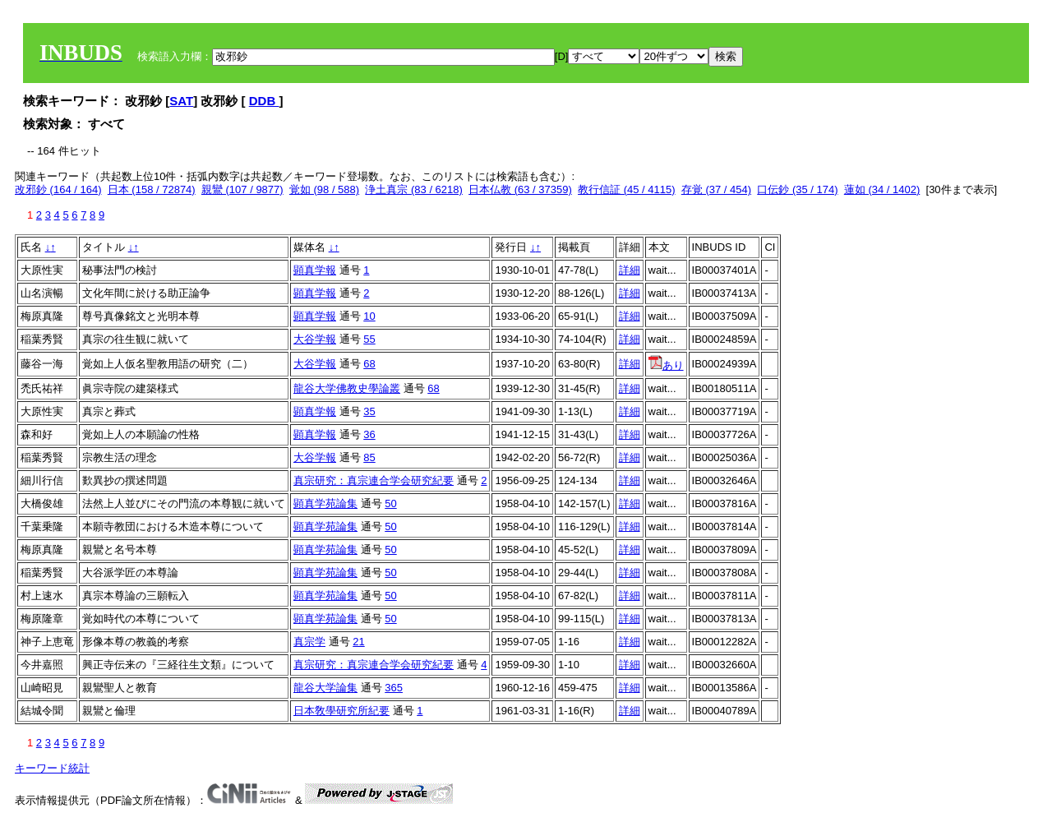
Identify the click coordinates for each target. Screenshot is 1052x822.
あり (666, 365)
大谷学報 (314, 339)
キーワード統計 (52, 768)
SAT (181, 101)
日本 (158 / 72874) (152, 189)
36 (369, 434)
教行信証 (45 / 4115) (627, 189)
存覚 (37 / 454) (716, 189)
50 (390, 503)
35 (369, 411)
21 (358, 641)
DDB (264, 101)
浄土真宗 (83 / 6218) (414, 189)
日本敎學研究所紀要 (341, 710)
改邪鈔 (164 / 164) (58, 189)
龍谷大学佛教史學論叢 (346, 388)
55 (369, 339)
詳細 (629, 270)
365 (394, 687)
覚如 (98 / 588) (324, 189)
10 (369, 316)
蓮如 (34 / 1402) (882, 189)
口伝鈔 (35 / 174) (797, 189)
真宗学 (309, 641)
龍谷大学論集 (325, 687)
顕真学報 (314, 270)
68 (369, 364)
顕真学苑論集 (325, 503)
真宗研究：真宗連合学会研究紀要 (373, 480)
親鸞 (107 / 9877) (242, 189)
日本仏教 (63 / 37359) (520, 189)
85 (369, 457)
